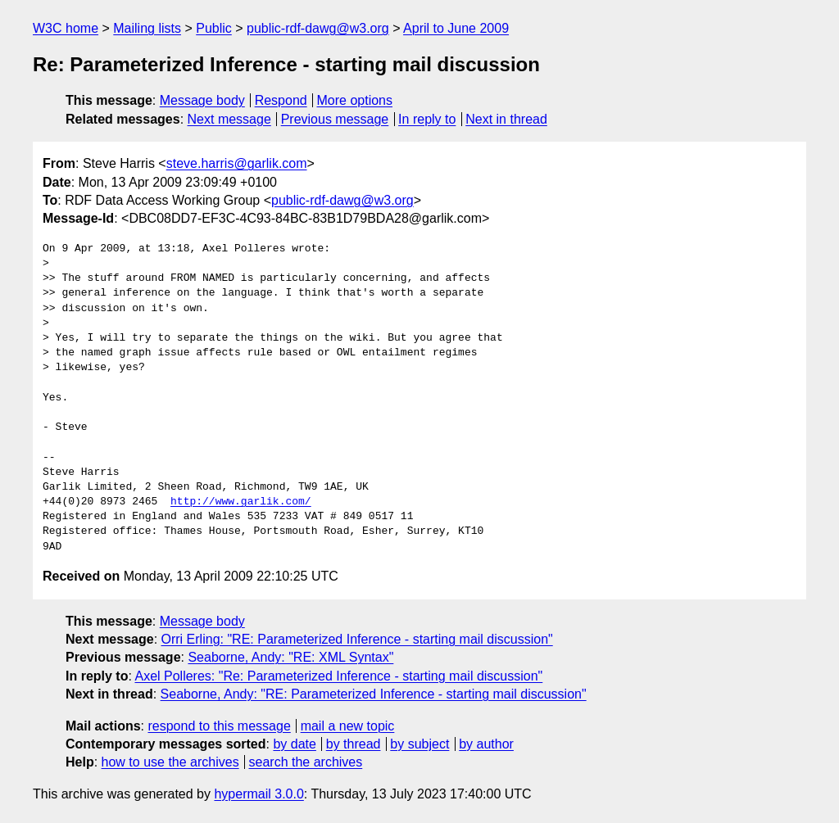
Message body (202, 100)
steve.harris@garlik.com (236, 163)
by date (294, 744)
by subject (419, 744)
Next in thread (506, 119)
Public (214, 28)
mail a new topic (348, 726)
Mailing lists (147, 28)
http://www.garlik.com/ (240, 502)
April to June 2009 (456, 28)
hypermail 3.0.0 (258, 794)
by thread (353, 744)
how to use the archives (170, 762)
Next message (229, 119)
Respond (281, 100)
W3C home (65, 28)
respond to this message (218, 726)
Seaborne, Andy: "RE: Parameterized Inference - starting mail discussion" (374, 694)
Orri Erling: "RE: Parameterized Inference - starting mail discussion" (357, 639)
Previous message (335, 119)
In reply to (427, 119)
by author (486, 744)
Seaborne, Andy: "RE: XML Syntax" (290, 657)
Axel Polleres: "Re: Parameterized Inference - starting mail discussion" (338, 676)
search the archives (306, 762)
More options (355, 100)
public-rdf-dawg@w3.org (318, 28)
